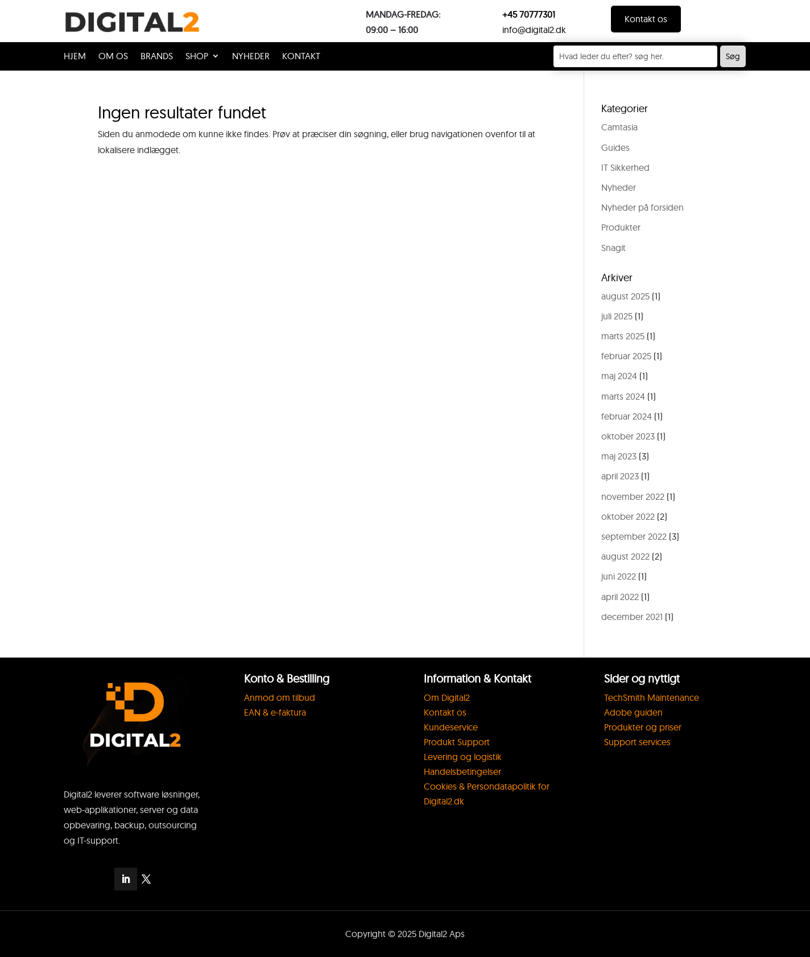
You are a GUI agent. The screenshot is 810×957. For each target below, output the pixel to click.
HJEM (75, 56)
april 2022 (620, 596)
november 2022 (632, 496)
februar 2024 (626, 416)
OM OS (113, 56)
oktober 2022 (628, 516)
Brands (156, 56)
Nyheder (251, 56)
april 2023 (620, 476)
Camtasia (619, 127)
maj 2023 (619, 456)
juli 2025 (617, 316)
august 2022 (625, 556)
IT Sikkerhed (625, 167)
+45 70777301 (528, 14)
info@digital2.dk (534, 29)
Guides (615, 147)
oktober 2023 (628, 436)
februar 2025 (626, 356)
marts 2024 (623, 396)
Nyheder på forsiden (642, 207)
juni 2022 (618, 576)
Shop (196, 56)
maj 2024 (619, 375)
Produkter (620, 227)
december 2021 (632, 616)
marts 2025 (622, 336)
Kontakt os (646, 18)
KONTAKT (301, 56)
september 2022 (634, 536)
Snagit (613, 247)
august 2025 (625, 296)
